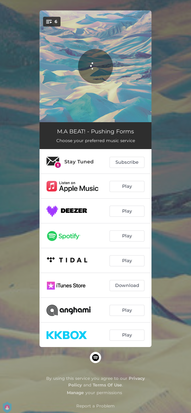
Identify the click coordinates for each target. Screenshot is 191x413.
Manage (75, 392)
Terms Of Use (107, 385)
